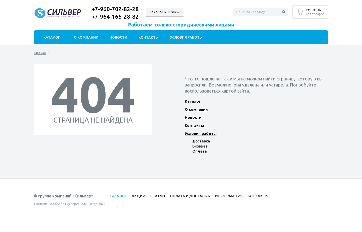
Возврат (199, 146)
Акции (138, 196)
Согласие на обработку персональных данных (69, 204)
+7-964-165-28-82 (115, 16)
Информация (229, 196)
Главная (40, 53)
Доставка (201, 141)
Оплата (199, 151)
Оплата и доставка (190, 196)
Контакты (194, 125)
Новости (193, 117)
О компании (196, 109)
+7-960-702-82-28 (115, 9)
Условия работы (200, 133)
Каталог (193, 101)
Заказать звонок (165, 12)
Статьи (157, 196)
